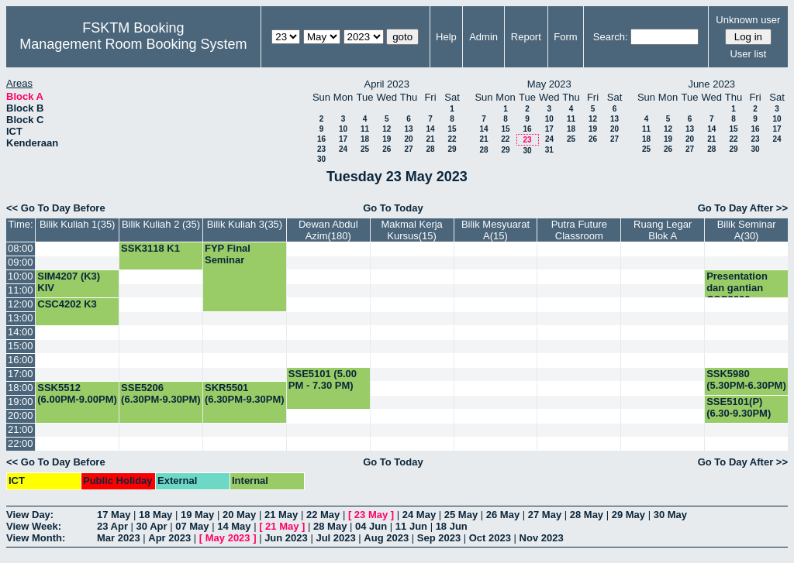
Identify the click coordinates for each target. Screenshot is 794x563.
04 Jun (371, 526)
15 (451, 129)
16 (321, 139)
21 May (281, 514)
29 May (628, 514)
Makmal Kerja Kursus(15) (411, 230)
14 (430, 129)
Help (446, 37)
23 (321, 149)
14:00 (20, 332)
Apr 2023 (169, 538)
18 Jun (452, 526)
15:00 (20, 346)
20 (408, 139)
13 (408, 129)
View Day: (30, 514)
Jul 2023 (335, 538)
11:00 (20, 290)
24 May (419, 514)
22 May (323, 514)
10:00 (20, 276)
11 (365, 129)
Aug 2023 (386, 538)
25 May (461, 514)
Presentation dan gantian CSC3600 (737, 287)
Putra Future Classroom (579, 230)
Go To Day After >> (743, 208)
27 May (544, 514)
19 (386, 139)
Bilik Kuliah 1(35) (78, 224)
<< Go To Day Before (55, 208)
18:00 (20, 387)
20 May (239, 514)
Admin (483, 37)
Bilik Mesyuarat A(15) (495, 230)
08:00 (20, 248)
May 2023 (227, 538)
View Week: (33, 526)
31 (549, 150)
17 (343, 139)
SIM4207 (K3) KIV (68, 282)
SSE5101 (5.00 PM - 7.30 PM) (322, 379)
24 (343, 149)
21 (430, 139)
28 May (586, 514)
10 (343, 129)
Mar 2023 (118, 538)
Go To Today (393, 208)
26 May (503, 514)
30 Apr (151, 526)
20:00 (20, 415)
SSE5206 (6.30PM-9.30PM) (161, 393)
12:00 (20, 304)
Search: (610, 37)
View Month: (35, 538)
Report (526, 37)
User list (748, 54)
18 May (155, 514)
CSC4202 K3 (67, 304)
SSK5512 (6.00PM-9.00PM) (77, 393)
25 (365, 149)
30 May (670, 514)
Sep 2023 (439, 538)
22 (451, 139)
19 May (197, 514)
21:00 (20, 429)
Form (565, 37)
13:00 (20, 318)
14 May (233, 526)
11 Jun (411, 526)
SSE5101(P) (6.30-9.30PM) (738, 407)
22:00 (20, 443)
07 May (192, 526)
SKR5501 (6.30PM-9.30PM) (245, 393)
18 (365, 139)
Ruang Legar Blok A (662, 230)
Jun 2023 (286, 538)
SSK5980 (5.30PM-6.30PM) (746, 379)
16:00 (20, 360)
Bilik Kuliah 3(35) (245, 224)
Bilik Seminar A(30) (746, 230)
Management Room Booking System (133, 44)
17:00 (20, 373)
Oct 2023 (490, 538)
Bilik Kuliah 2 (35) (161, 224)
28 (430, 149)
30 (321, 159)
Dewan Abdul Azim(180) (328, 230)
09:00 (20, 262)
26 (386, 149)
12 (386, 129)
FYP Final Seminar (227, 254)
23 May (371, 514)
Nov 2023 (542, 538)
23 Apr (112, 526)
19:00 (20, 401)
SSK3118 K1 (150, 248)
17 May (113, 514)
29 (451, 149)
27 (408, 149)
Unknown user (748, 20)
